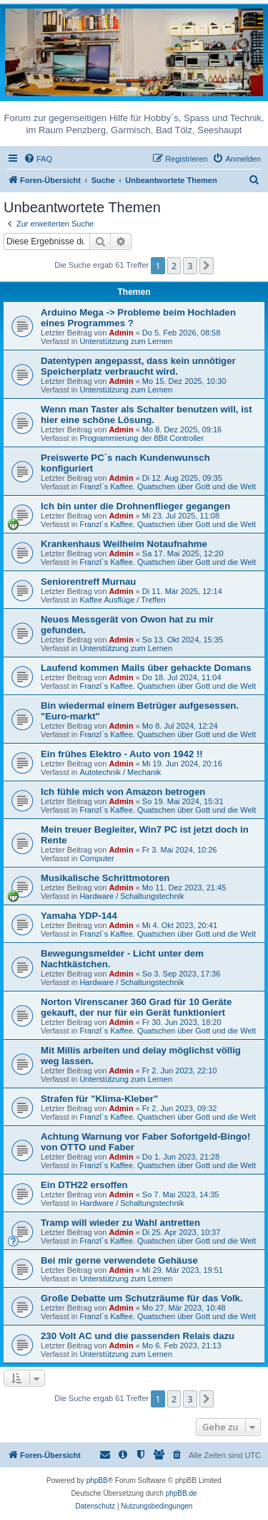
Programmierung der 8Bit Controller (141, 438)
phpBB (97, 1480)
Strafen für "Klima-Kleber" (99, 1098)
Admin (121, 332)
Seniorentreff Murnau (88, 581)
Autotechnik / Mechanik (120, 772)
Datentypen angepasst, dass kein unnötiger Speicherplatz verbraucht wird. (138, 366)
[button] (206, 265)
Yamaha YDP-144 (79, 915)
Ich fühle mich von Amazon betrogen (123, 791)
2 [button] (174, 265)
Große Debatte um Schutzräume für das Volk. (142, 1298)
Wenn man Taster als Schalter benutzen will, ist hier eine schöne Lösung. (146, 414)
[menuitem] (38, 158)
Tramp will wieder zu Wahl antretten (120, 1222)
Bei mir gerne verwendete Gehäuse (119, 1260)
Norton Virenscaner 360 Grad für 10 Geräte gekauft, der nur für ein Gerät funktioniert (136, 1007)
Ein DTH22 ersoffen (84, 1185)
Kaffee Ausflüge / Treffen (122, 599)
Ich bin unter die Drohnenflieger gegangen (135, 506)
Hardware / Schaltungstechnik (131, 896)
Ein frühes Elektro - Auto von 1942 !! (122, 754)
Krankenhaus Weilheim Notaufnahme (124, 543)
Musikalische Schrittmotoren (105, 878)
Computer (96, 858)
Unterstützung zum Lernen (125, 341)
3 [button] (189, 265)
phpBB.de (181, 1493)
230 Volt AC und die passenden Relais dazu (137, 1336)
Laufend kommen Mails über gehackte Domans (146, 667)
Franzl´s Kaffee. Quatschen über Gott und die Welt (167, 486)
